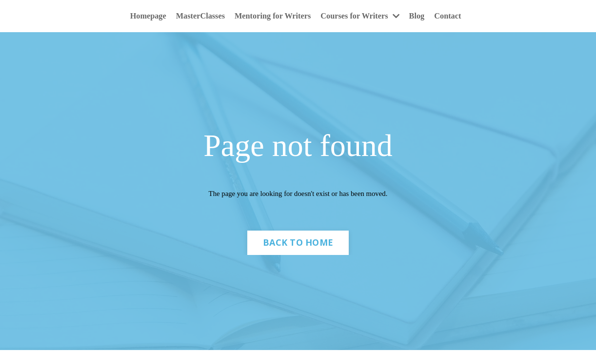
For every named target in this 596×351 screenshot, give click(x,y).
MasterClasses (192, 16)
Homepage (135, 16)
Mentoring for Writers (271, 16)
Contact (461, 16)
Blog (428, 16)
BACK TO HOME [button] (298, 247)
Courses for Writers (366, 16)
